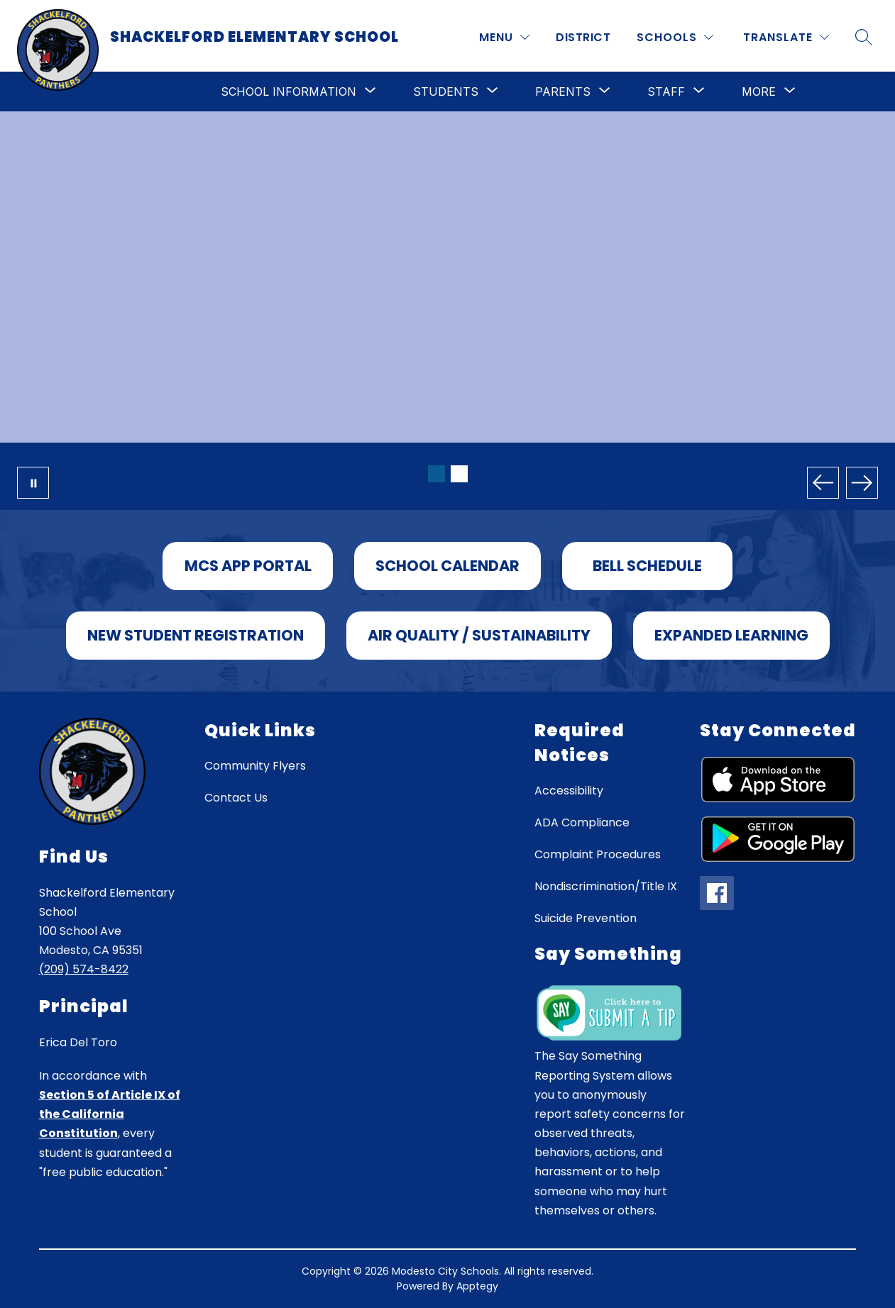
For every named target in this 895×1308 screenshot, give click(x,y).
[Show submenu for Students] (445, 91)
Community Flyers (255, 766)
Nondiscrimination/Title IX (605, 886)
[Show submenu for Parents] (563, 91)
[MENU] (504, 37)
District (583, 37)
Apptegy (477, 1286)
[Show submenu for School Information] (288, 91)
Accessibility (568, 790)
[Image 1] (436, 473)
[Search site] (863, 36)
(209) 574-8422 (83, 969)
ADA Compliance (582, 822)
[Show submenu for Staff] (666, 91)
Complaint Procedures (597, 854)
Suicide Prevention (585, 918)
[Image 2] (459, 473)
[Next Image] (862, 483)
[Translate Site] (786, 37)
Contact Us (236, 797)
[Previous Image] (823, 483)
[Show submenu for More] (759, 91)
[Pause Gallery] (33, 483)
